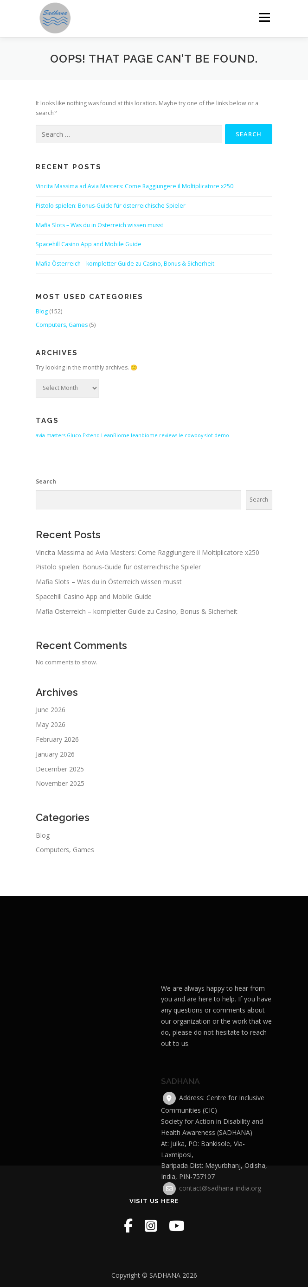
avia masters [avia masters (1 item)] (50, 435)
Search (46, 481)
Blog (42, 311)
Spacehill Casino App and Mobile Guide (88, 244)
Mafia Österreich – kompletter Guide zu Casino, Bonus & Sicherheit (125, 264)
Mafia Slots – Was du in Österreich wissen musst (99, 225)
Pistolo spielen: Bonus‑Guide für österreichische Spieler (111, 206)
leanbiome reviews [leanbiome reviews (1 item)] (154, 435)
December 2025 (60, 769)
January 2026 (55, 754)
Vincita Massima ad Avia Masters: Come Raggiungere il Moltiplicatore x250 (134, 186)
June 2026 (50, 709)
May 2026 (50, 724)
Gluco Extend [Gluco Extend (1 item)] (83, 435)
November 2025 (60, 783)
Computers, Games (62, 325)
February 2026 (57, 739)
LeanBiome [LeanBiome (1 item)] (115, 435)
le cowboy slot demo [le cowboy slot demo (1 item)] (204, 435)
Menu (263, 17)
